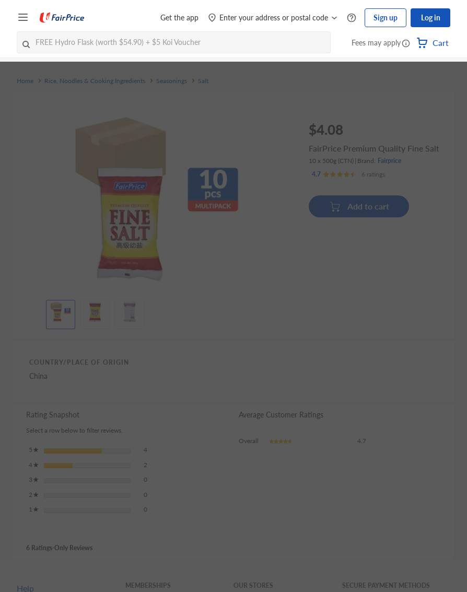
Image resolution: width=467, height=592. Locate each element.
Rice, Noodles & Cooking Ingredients (94, 81)
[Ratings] (348, 174)
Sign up (385, 17)
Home (25, 81)
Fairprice (389, 161)
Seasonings (171, 81)
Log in (430, 17)
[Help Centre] (351, 18)
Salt (203, 81)
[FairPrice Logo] (62, 17)
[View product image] (60, 311)
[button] (406, 44)
